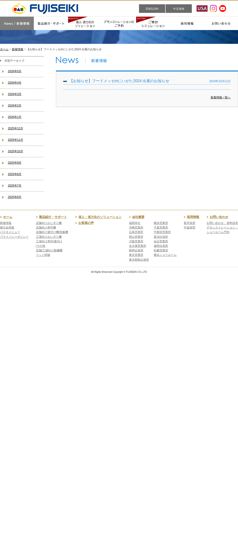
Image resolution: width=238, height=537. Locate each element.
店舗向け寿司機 (46, 227)
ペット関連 (43, 255)
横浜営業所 (161, 223)
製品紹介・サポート (53, 217)
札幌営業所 (161, 250)
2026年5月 (14, 71)
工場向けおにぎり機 (49, 236)
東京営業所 (136, 255)
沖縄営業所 (136, 227)
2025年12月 (15, 128)
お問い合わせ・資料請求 (222, 223)
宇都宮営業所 (162, 232)
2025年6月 (14, 197)
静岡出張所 (136, 250)
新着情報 (17, 49)
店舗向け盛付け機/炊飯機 (52, 232)
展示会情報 (7, 227)
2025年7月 (14, 185)
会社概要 (138, 217)
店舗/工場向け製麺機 (49, 250)
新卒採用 (189, 223)
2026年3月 (14, 94)
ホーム (4, 49)
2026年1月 (14, 117)
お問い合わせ (219, 217)
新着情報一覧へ (221, 97)
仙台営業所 (161, 241)
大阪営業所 (136, 241)
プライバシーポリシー (14, 236)
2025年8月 (14, 174)
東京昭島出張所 (139, 259)
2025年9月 (14, 162)
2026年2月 (14, 105)
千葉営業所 (161, 227)
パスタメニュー (10, 232)
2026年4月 (14, 82)
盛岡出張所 (161, 246)
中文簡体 (178, 8)
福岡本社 (134, 223)
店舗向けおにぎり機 (49, 223)
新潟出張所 (161, 236)
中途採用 (189, 227)
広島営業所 (136, 232)
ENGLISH (152, 8)
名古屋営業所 (137, 246)
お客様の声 (86, 223)
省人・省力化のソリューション (100, 217)
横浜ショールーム (165, 255)
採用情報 (193, 217)
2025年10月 (15, 151)
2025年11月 (15, 140)
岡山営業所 (136, 236)
